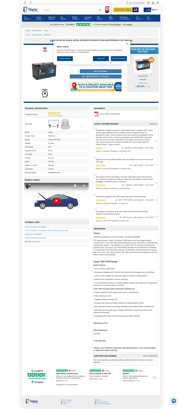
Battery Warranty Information (35, 238)
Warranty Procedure (32, 241)
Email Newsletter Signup (102, 403)
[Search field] (70, 10)
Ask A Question (150, 356)
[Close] (127, 43)
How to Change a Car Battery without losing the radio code (46, 230)
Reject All (101, 58)
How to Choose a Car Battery (35, 227)
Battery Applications (101, 402)
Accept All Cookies (118, 58)
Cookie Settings (67, 400)
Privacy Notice (66, 402)
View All (153, 124)
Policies (64, 403)
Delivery (98, 400)
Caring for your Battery (33, 234)
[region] (91, 52)
